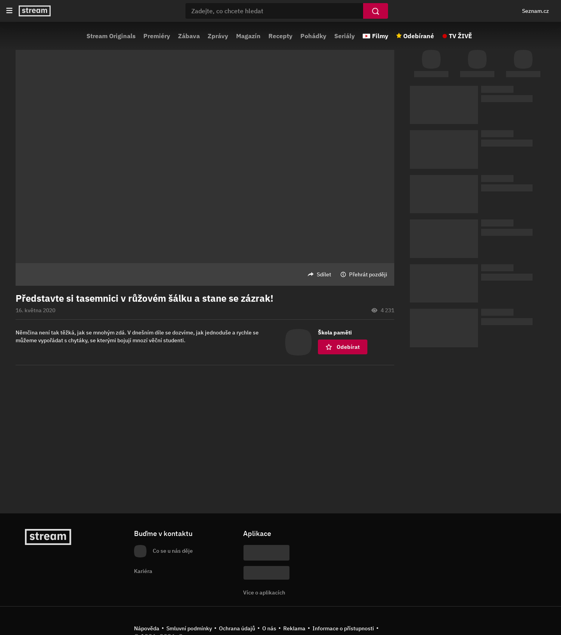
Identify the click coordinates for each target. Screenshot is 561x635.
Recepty (280, 36)
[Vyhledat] (375, 11)
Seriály (344, 36)
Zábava (189, 36)
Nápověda (146, 628)
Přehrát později (368, 274)
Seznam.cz (535, 11)
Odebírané (418, 36)
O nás (269, 628)
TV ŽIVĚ (460, 36)
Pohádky (313, 36)
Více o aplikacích (264, 592)
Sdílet (324, 274)
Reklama (294, 628)
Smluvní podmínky (189, 628)
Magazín (248, 36)
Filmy (380, 36)
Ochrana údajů (237, 628)
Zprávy (218, 36)
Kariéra (143, 571)
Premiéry (156, 36)
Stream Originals (111, 36)
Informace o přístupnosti (343, 628)
